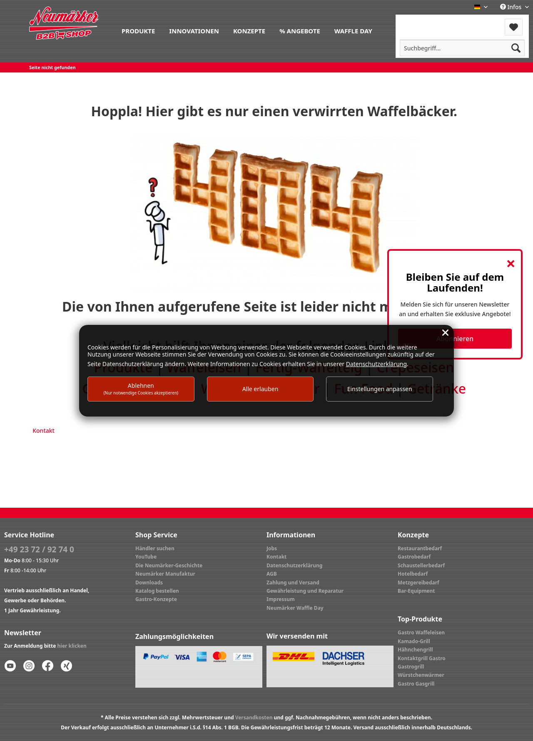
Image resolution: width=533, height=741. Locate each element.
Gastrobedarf (414, 556)
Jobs (271, 548)
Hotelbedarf (413, 573)
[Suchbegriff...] (462, 48)
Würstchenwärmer (421, 675)
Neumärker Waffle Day (295, 607)
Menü (418, 21)
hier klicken (72, 645)
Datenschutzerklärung (294, 565)
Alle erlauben (260, 389)
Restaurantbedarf (420, 548)
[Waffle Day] (353, 30)
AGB (271, 573)
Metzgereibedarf (418, 582)
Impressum (280, 599)
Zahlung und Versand (292, 582)
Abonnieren (454, 338)
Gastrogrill (411, 666)
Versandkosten (254, 717)
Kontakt (43, 430)
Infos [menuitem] (511, 7)
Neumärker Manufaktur (165, 573)
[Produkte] (138, 30)
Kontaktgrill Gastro (422, 658)
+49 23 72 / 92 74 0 (39, 549)
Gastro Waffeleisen (421, 632)
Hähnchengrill (415, 649)
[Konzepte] (249, 30)
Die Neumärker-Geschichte (168, 565)
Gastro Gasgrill (416, 683)
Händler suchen (154, 548)
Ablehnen (141, 388)
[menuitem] (138, 30)
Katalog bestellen (157, 590)
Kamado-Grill (414, 641)
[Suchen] (516, 48)
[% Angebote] (299, 30)
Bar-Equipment (416, 590)
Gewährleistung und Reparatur (305, 590)
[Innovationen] (194, 30)
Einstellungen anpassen (379, 389)
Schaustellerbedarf (421, 565)
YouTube (146, 556)
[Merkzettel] (514, 27)
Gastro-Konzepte (156, 599)
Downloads (149, 582)
